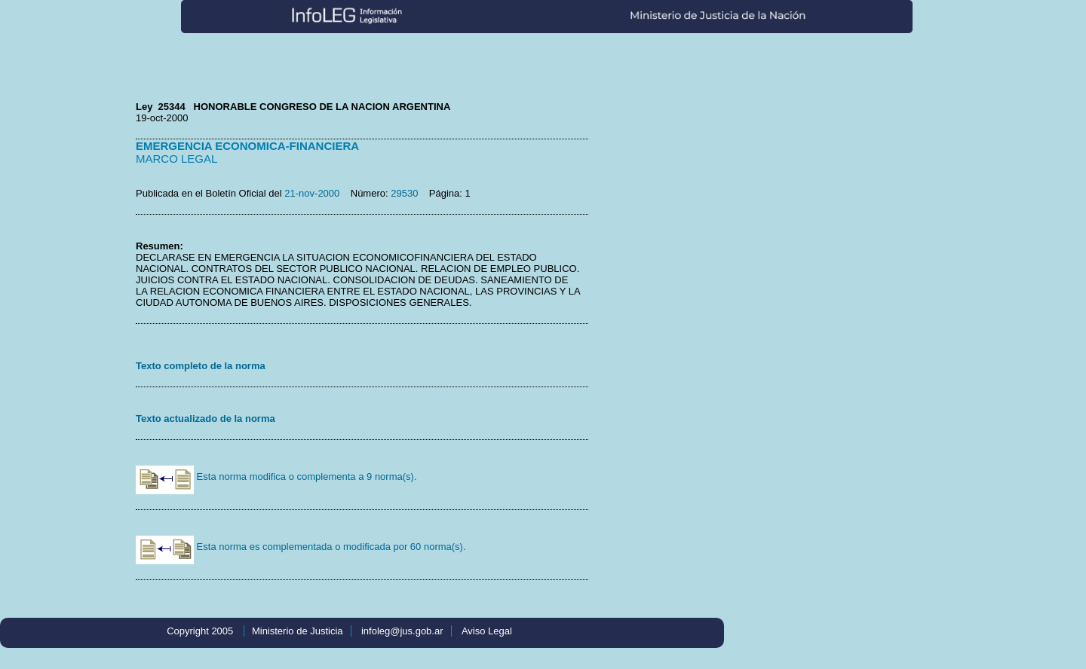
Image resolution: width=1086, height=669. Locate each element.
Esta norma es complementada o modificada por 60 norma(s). (301, 546)
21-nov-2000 (311, 193)
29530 (404, 193)
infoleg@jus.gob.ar (402, 631)
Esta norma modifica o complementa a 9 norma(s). (276, 476)
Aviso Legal (487, 631)
